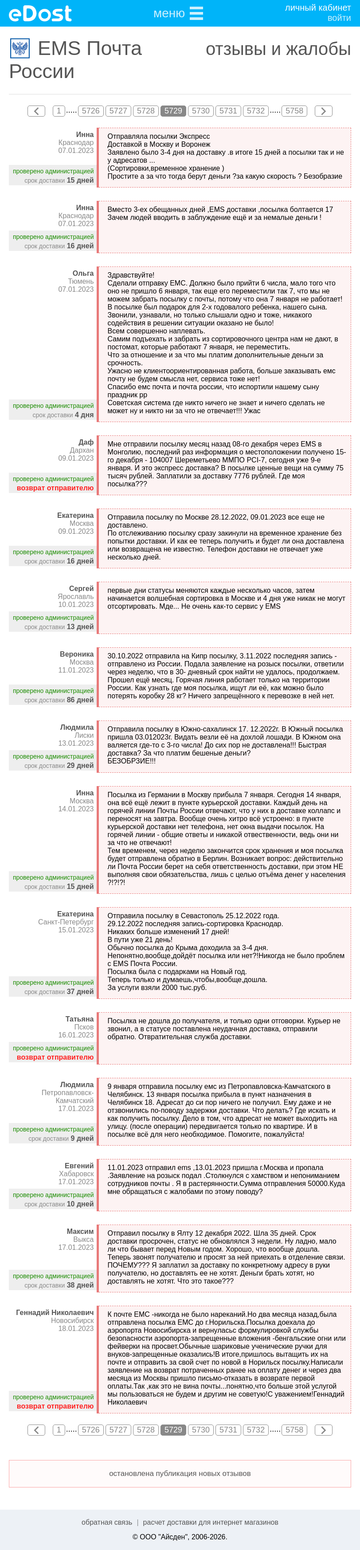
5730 (201, 110)
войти (339, 18)
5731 (228, 110)
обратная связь (107, 1522)
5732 (256, 110)
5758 (294, 110)
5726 (91, 110)
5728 (146, 110)
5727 (118, 110)
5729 (173, 110)
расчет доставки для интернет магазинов (210, 1522)
